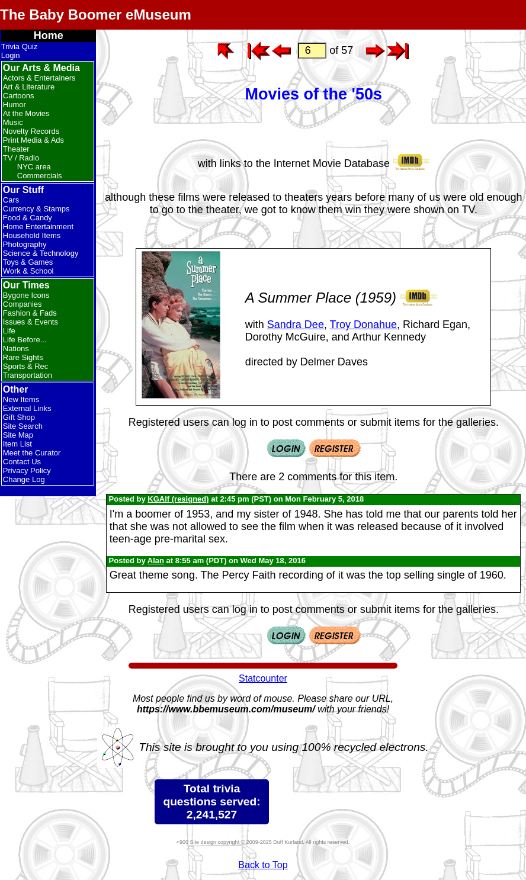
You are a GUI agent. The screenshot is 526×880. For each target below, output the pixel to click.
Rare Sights (23, 357)
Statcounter (263, 678)
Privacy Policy (27, 470)
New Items (21, 399)
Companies (22, 304)
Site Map (18, 435)
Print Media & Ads (33, 140)
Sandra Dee (295, 324)
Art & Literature (28, 86)
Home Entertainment (38, 226)
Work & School (28, 270)
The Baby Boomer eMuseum (95, 15)
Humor (14, 104)
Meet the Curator (32, 452)
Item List (17, 443)
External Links (27, 408)
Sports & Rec (26, 366)
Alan (155, 560)
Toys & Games (28, 262)
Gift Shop (19, 417)
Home (48, 35)
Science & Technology (41, 253)
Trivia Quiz (19, 46)
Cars (11, 199)
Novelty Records (31, 131)
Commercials (39, 175)
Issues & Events (30, 321)
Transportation (27, 375)
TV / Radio (21, 157)
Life (9, 330)
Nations (16, 348)
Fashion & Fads (30, 313)
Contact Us (22, 461)
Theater (16, 148)
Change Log (24, 479)
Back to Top (262, 865)
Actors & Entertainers (39, 77)
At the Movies (26, 113)
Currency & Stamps (36, 208)
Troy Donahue (363, 324)
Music (13, 122)
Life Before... (25, 339)
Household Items (32, 235)
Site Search (23, 426)
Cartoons (18, 95)
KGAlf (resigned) (178, 498)
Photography (25, 244)
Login (10, 55)
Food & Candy (27, 217)
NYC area (34, 166)
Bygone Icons (26, 295)
